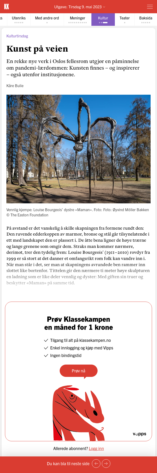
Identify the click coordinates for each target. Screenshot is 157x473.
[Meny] (150, 6)
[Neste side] (106, 463)
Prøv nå (78, 370)
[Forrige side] (96, 463)
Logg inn (96, 448)
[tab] (18, 19)
